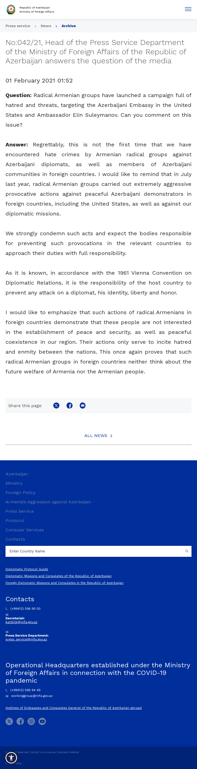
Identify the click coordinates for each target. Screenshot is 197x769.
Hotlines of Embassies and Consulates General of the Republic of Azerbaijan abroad (73, 708)
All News (95, 435)
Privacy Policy (13, 763)
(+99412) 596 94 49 (22, 690)
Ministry (14, 483)
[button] (11, 758)
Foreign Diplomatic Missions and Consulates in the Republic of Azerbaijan (64, 583)
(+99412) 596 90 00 (22, 609)
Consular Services (24, 529)
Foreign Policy (20, 492)
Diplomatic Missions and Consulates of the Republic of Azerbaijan (58, 576)
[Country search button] (187, 551)
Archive (69, 26)
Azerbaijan (16, 473)
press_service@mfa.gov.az (26, 639)
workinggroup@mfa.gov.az (28, 696)
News (46, 26)
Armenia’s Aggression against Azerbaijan (48, 501)
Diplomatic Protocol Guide (26, 569)
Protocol (14, 520)
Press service (17, 26)
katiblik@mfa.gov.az (21, 622)
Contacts (15, 539)
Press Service (19, 511)
